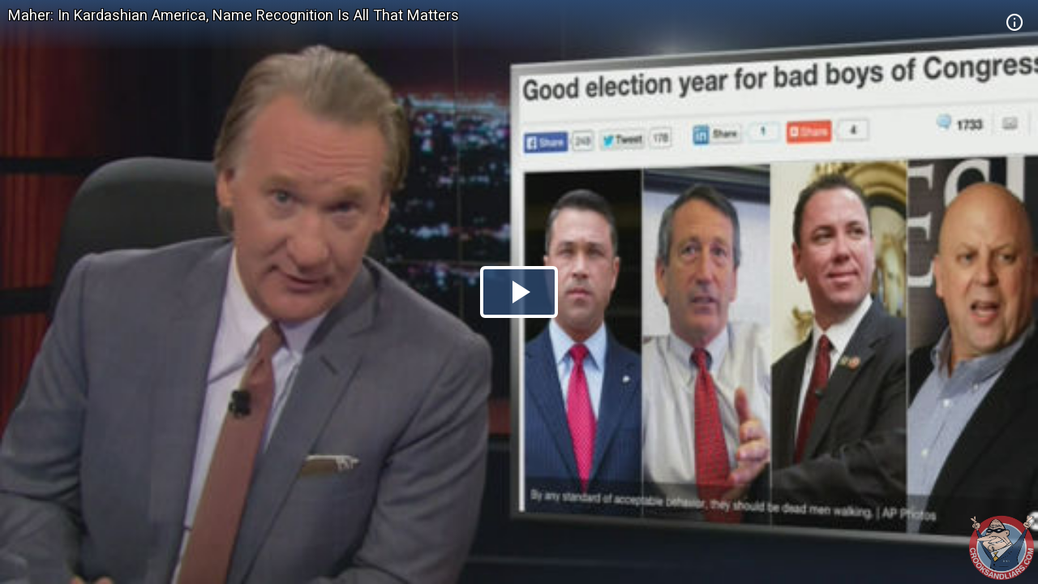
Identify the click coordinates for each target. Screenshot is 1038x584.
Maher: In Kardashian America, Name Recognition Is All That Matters (233, 15)
